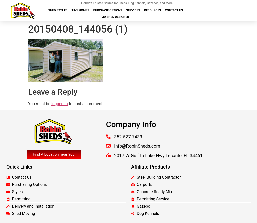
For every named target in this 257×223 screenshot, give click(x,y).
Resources (152, 10)
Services (133, 10)
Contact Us (174, 10)
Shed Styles (57, 10)
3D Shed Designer (115, 17)
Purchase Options (107, 10)
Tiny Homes (80, 10)
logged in (59, 103)
